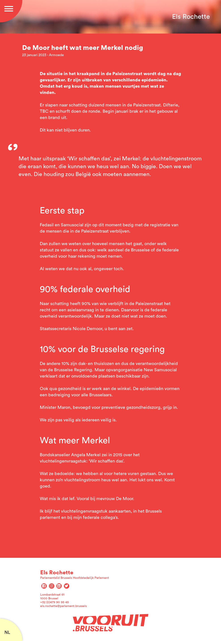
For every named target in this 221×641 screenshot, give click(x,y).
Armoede (56, 55)
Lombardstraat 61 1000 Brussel (52, 596)
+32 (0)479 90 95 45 (54, 602)
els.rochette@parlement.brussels (63, 606)
